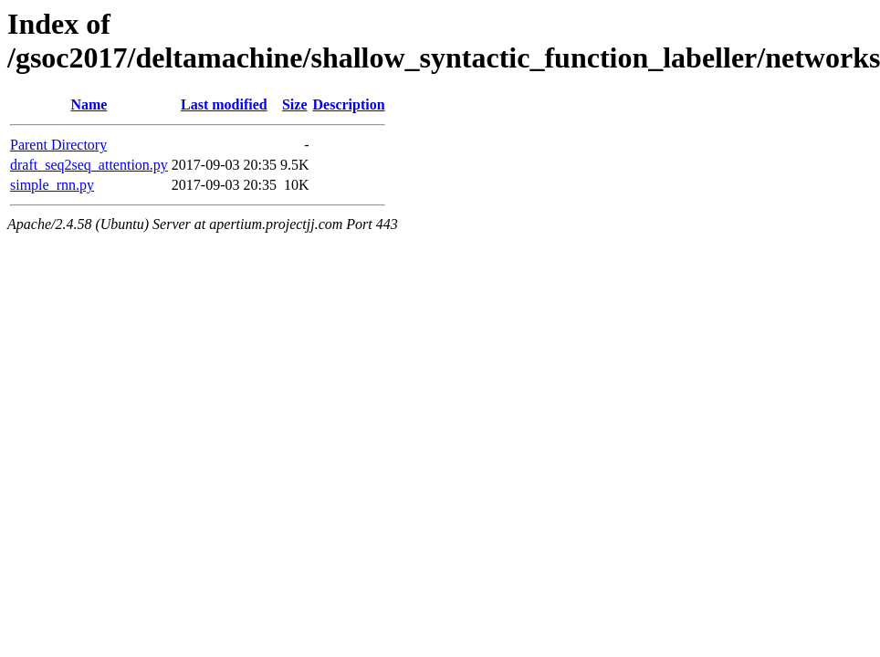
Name (88, 104)
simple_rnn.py (52, 185)
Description (349, 104)
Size (295, 104)
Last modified (224, 104)
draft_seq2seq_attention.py (89, 164)
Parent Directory (58, 144)
